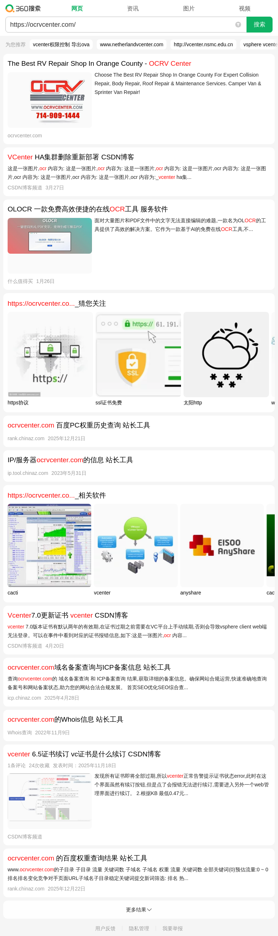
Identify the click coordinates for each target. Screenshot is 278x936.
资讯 (133, 8)
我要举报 (173, 928)
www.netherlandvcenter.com (131, 44)
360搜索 (24, 8)
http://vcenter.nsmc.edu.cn (203, 44)
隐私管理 (139, 928)
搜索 (259, 24)
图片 (189, 8)
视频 (244, 8)
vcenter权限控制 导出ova (61, 44)
